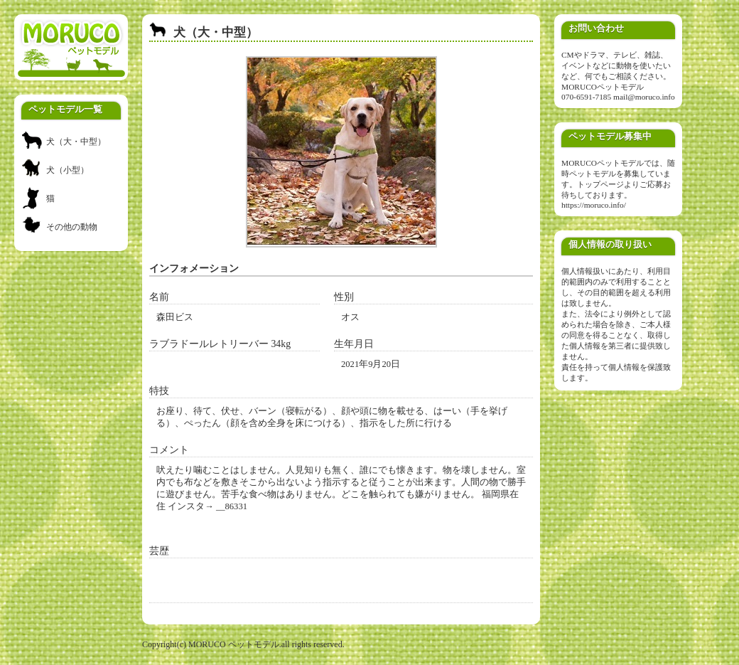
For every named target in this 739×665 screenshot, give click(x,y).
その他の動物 (71, 227)
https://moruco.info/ (593, 205)
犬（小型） (67, 170)
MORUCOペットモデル (602, 87)
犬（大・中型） (76, 142)
